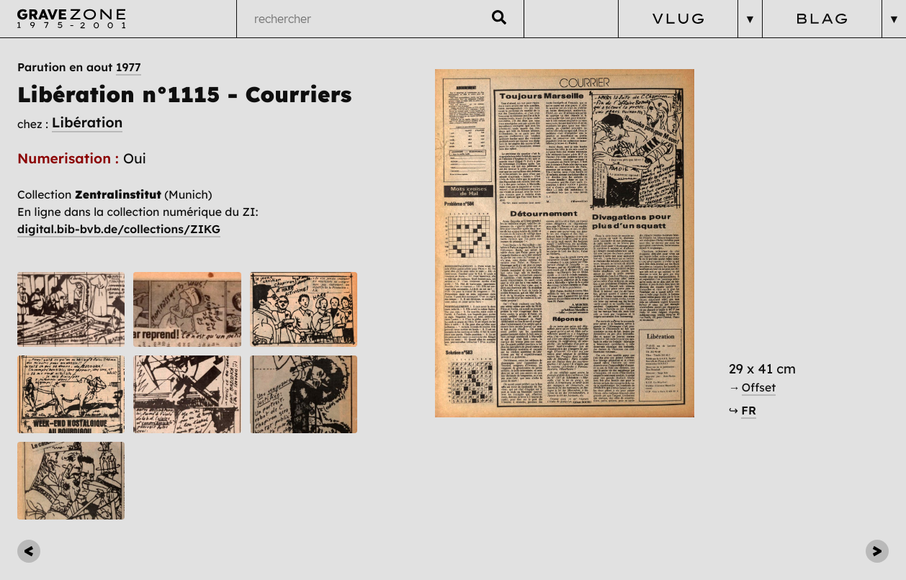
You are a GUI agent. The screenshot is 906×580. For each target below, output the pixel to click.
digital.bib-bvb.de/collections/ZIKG (118, 229)
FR (748, 410)
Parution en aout (79, 66)
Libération (87, 122)
